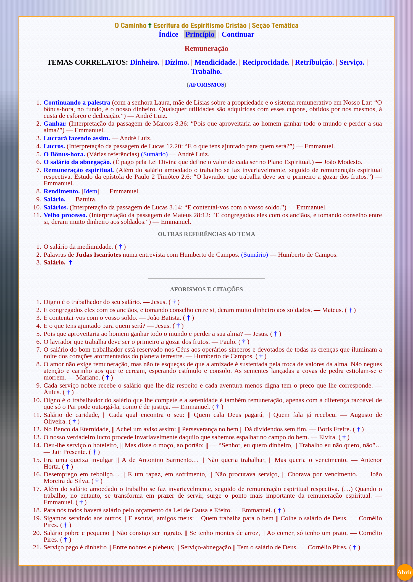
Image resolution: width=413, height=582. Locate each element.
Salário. (54, 199)
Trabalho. (206, 71)
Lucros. (54, 146)
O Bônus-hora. (64, 154)
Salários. (56, 207)
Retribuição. (314, 62)
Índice (168, 34)
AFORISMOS (206, 84)
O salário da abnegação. (77, 161)
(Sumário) (154, 154)
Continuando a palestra (77, 102)
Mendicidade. (215, 62)
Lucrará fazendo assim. (77, 138)
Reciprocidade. (266, 62)
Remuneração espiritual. (79, 169)
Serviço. (351, 62)
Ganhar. (55, 123)
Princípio (200, 34)
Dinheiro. (145, 62)
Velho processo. (65, 215)
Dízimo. (177, 62)
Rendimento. (62, 191)
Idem (90, 191)
